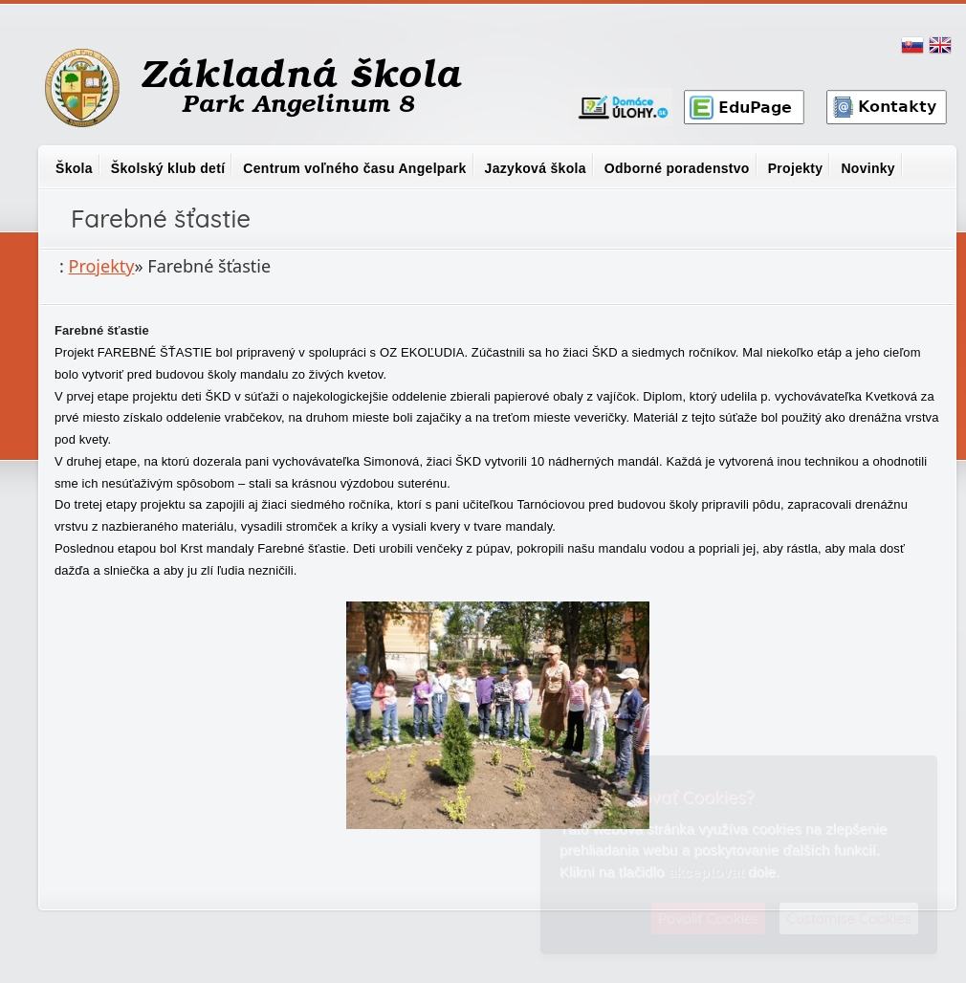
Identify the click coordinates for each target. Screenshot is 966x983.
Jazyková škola (535, 168)
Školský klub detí (168, 168)
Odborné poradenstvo (677, 168)
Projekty (795, 168)
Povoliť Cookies (708, 918)
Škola (74, 168)
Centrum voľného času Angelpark (354, 168)
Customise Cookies (848, 918)
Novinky (868, 168)
